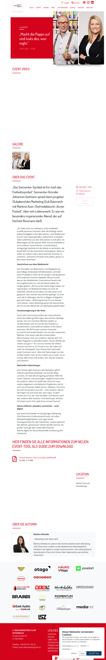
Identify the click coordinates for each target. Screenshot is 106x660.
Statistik (83, 646)
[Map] (42, 495)
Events (38, 7)
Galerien (81, 7)
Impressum (53, 648)
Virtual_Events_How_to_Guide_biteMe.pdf (37, 457)
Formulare (53, 645)
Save (82, 653)
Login (66, 2)
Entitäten (53, 651)
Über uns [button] (89, 7)
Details (74, 653)
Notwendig (69, 646)
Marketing (65, 649)
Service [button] (72, 7)
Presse (51, 637)
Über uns (52, 639)
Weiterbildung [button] (62, 7)
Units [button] (53, 7)
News (31, 7)
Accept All (94, 653)
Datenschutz (54, 642)
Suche (75, 2)
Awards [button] (46, 7)
